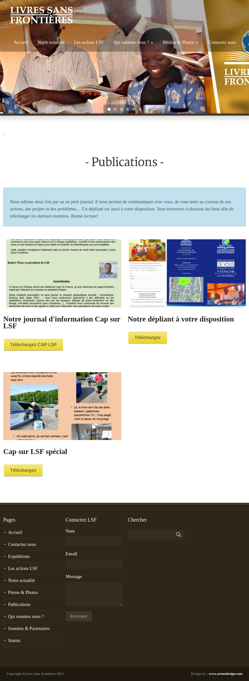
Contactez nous (222, 42)
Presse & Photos (23, 592)
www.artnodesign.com (226, 673)
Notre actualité (51, 42)
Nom (70, 531)
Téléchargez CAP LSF (33, 344)
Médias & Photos (180, 42)
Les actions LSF (89, 42)
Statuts (14, 640)
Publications (19, 604)
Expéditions (19, 556)
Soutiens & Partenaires (29, 628)
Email (71, 553)
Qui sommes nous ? (133, 42)
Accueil (21, 42)
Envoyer (79, 616)
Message (73, 576)
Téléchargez (148, 337)
